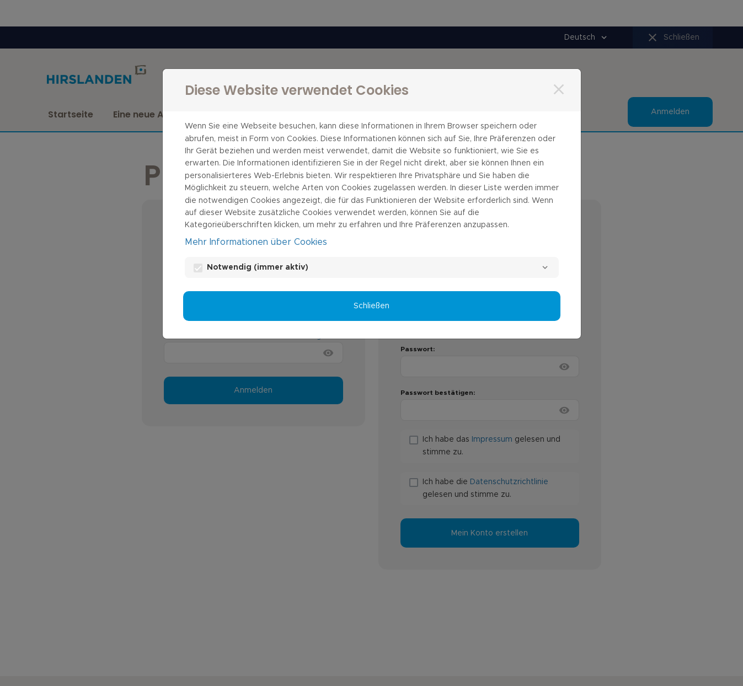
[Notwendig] (545, 267)
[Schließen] (559, 89)
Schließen (371, 306)
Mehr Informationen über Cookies (256, 242)
